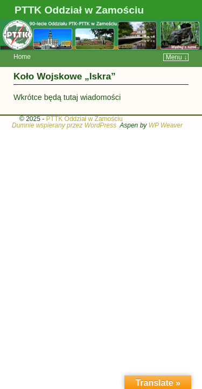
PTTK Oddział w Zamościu (79, 10)
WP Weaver (166, 109)
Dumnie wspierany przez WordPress (64, 109)
